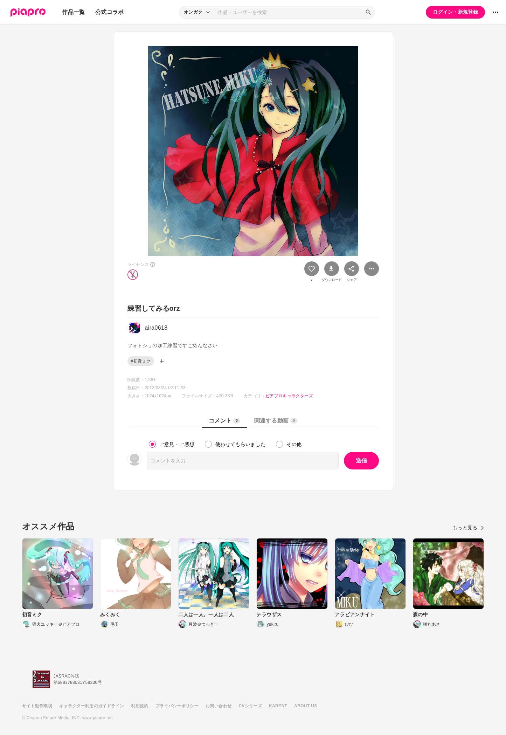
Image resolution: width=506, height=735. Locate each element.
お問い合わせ (218, 705)
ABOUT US (305, 705)
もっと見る (468, 527)
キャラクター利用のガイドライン (91, 705)
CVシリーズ (250, 705)
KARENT (278, 705)
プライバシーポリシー (177, 705)
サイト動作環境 (37, 705)
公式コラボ (109, 12)
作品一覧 (73, 12)
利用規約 (139, 705)
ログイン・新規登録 (455, 12)
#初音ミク (141, 361)
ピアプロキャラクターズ (289, 395)
